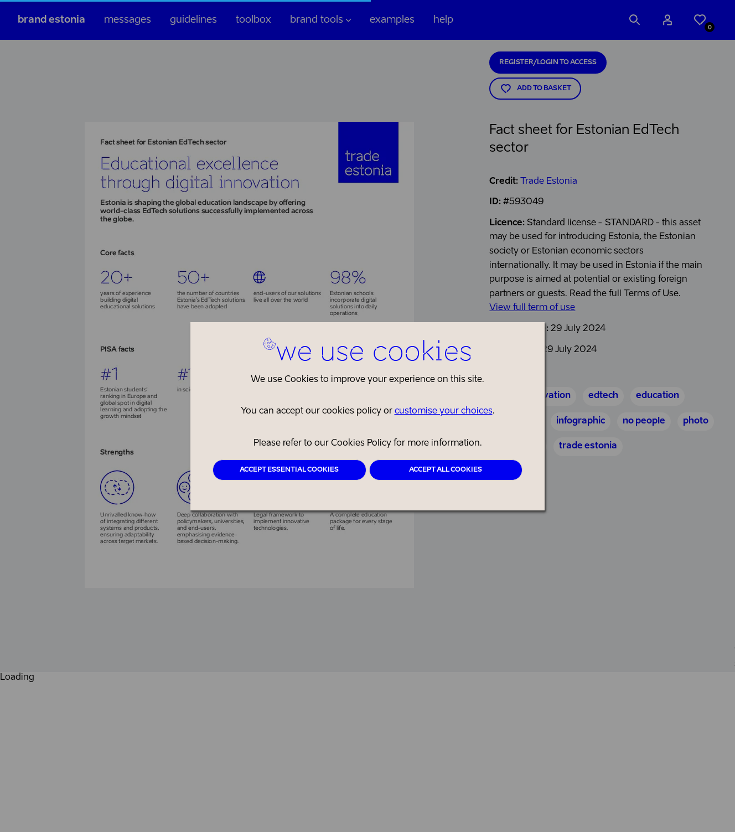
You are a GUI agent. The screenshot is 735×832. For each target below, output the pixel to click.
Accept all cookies (445, 470)
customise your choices (444, 411)
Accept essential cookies (289, 470)
